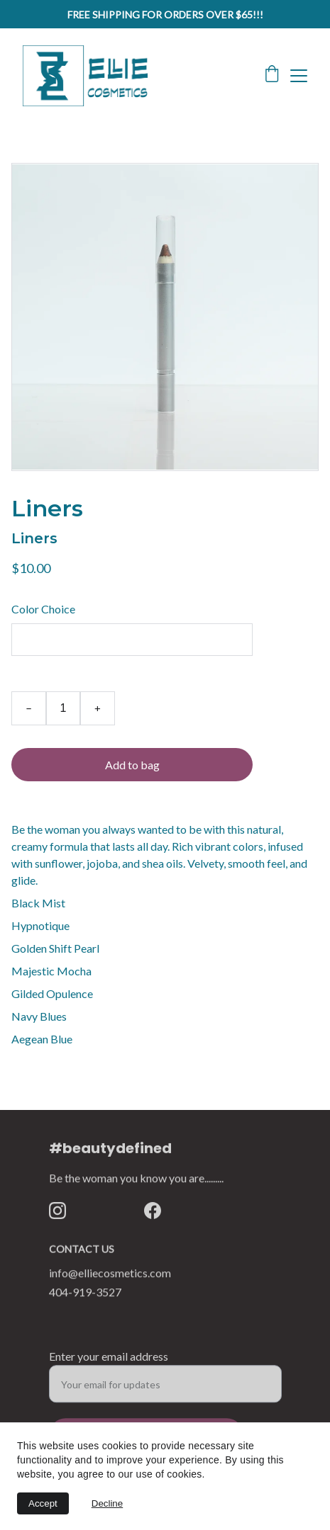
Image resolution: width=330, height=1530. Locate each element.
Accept (42, 1503)
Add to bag (132, 764)
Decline (107, 1503)
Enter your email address (108, 1360)
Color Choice (43, 609)
